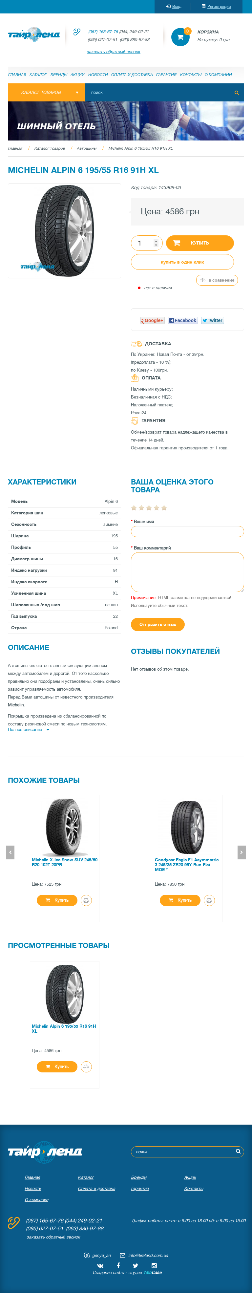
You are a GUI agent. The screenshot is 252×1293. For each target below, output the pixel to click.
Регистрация (216, 6)
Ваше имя (144, 521)
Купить (191, 243)
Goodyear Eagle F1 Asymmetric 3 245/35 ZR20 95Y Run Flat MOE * (187, 864)
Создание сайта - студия (127, 1272)
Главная (17, 75)
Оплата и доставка (132, 75)
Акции (78, 75)
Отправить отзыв (157, 624)
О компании (218, 75)
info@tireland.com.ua (148, 1255)
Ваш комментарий (152, 548)
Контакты (190, 75)
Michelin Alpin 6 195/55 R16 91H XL (140, 148)
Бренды (59, 75)
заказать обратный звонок (113, 51)
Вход (173, 6)
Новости (98, 75)
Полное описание (28, 729)
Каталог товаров (49, 148)
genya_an (101, 1255)
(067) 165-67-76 (103, 31)
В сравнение (217, 280)
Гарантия (166, 75)
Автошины (86, 148)
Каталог (38, 75)
